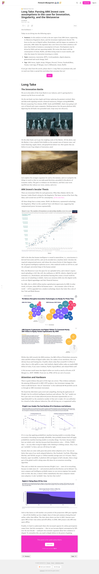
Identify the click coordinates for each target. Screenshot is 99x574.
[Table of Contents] (2, 286)
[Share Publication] (80, 2)
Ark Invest (51, 324)
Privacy (48, 563)
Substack (42, 570)
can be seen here (58, 198)
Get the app (57, 567)
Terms (52, 563)
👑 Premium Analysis (27, 9)
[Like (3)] (23, 25)
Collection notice (59, 563)
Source (49, 253)
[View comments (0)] (28, 25)
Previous (26, 556)
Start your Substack (45, 567)
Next (74, 556)
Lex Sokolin (24, 20)
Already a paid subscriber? (49, 548)
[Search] (77, 2)
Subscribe (86, 3)
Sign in (94, 3)
